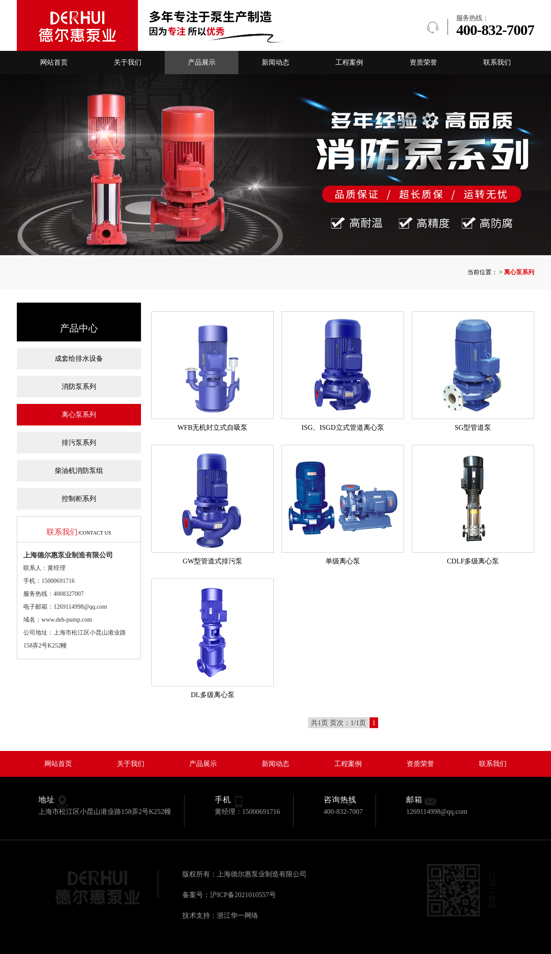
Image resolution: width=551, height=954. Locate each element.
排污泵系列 (79, 442)
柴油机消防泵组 (79, 470)
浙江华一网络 (237, 915)
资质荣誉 (423, 62)
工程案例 (349, 62)
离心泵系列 (79, 414)
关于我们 (127, 62)
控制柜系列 (79, 498)
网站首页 (54, 62)
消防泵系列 (79, 386)
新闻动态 (275, 62)
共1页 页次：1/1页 (338, 722)
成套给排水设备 (79, 358)
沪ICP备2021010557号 (243, 894)
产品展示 (202, 62)
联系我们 (497, 62)
